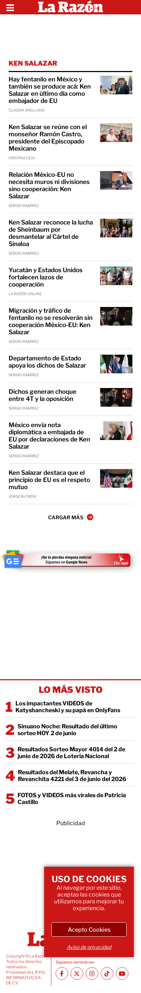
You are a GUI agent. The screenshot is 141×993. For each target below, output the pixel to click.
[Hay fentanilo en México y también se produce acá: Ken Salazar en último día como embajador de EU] (116, 85)
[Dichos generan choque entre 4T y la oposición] (116, 397)
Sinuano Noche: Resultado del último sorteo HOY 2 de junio (67, 730)
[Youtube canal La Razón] (122, 973)
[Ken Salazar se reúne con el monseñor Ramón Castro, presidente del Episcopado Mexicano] (116, 132)
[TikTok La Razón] (107, 973)
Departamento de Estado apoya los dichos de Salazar (47, 362)
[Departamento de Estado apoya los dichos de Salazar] (116, 364)
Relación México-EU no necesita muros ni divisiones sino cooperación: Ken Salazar (49, 185)
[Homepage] (70, 7)
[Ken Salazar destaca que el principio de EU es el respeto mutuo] (116, 478)
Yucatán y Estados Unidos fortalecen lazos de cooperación (46, 277)
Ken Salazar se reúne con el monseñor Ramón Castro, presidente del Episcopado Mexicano (48, 137)
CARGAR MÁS (70, 517)
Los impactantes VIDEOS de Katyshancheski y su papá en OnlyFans (67, 707)
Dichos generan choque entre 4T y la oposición (42, 395)
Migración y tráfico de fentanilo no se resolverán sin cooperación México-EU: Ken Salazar (51, 321)
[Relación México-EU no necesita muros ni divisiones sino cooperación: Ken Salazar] (116, 180)
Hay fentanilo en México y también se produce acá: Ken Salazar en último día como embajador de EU (50, 90)
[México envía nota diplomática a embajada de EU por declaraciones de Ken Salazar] (116, 430)
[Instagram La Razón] (92, 973)
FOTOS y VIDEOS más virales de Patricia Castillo (72, 798)
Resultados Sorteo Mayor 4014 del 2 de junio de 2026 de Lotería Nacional (71, 753)
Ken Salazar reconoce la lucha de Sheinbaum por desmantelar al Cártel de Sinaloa (51, 233)
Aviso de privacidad (89, 947)
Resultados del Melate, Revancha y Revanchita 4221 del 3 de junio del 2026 (72, 775)
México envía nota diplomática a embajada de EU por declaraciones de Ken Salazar (49, 435)
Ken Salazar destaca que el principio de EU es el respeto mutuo (49, 480)
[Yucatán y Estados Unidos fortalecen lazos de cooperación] (116, 275)
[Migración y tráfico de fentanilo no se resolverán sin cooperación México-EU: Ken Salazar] (116, 316)
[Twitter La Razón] (77, 973)
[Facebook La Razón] (62, 973)
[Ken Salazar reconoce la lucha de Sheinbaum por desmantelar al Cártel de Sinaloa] (116, 228)
